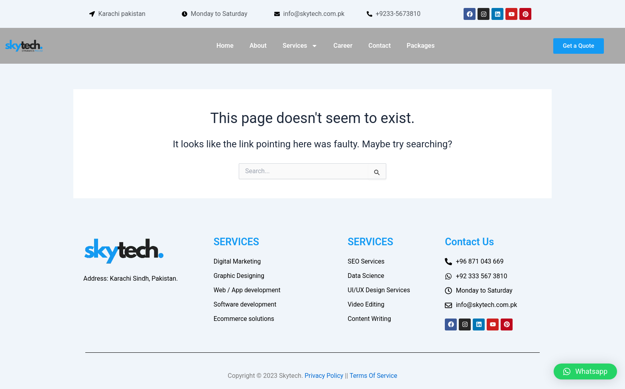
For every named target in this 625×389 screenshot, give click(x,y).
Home (225, 45)
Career (343, 45)
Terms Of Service (374, 375)
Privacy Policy (324, 375)
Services (300, 46)
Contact (379, 45)
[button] (585, 371)
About (258, 45)
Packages (420, 45)
